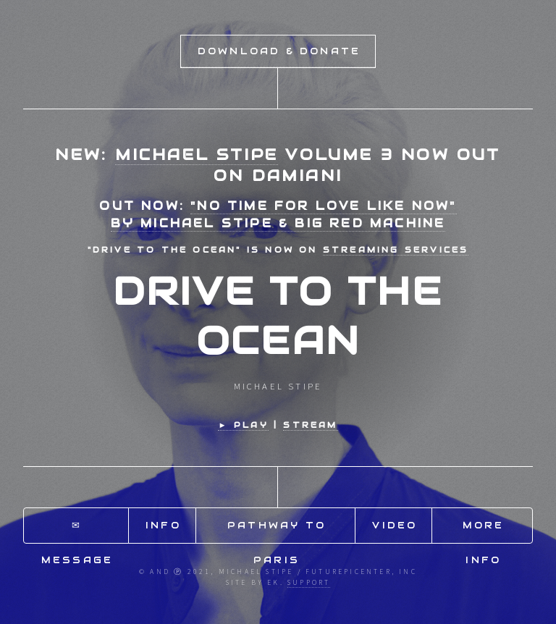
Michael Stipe (197, 154)
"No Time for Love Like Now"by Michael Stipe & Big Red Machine (284, 214)
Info (163, 525)
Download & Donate (279, 51)
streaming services (396, 250)
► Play (243, 425)
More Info (484, 531)
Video (394, 525)
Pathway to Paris (276, 531)
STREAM (310, 425)
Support (308, 582)
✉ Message (77, 531)
